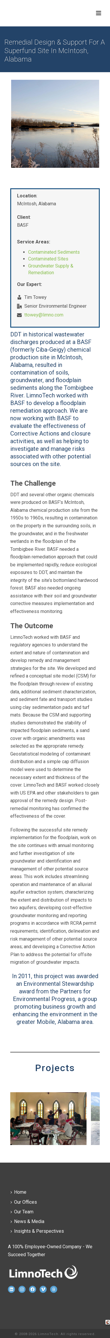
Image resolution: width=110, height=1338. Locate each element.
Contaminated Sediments (54, 252)
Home (18, 1192)
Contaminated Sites (48, 259)
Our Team (22, 1212)
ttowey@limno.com (43, 315)
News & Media (27, 1221)
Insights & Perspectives (37, 1231)
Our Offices (24, 1202)
